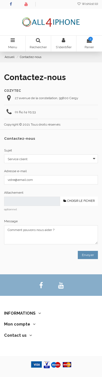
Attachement (13, 192)
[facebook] (41, 285)
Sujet (8, 150)
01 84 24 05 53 (25, 112)
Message (11, 221)
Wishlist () (87, 4)
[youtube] (61, 285)
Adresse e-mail (15, 171)
